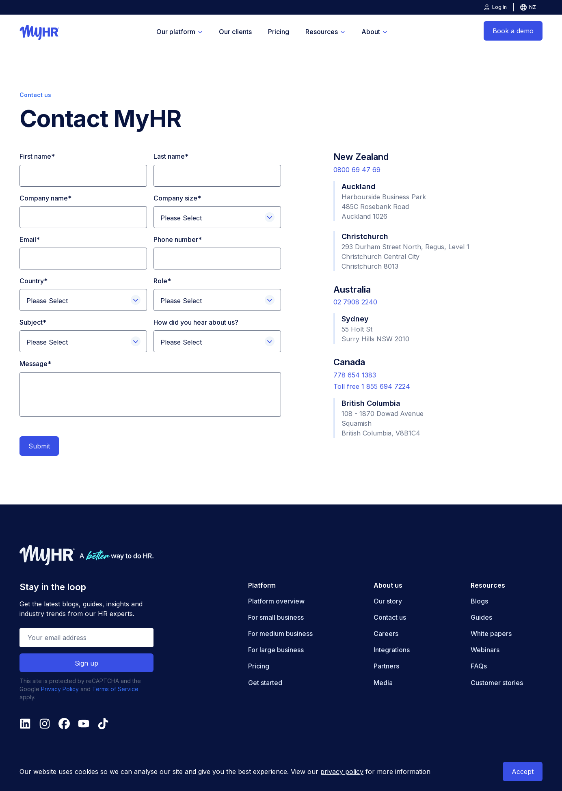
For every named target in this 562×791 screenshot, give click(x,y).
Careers (386, 633)
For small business (276, 617)
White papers (491, 633)
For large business (276, 650)
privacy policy (341, 771)
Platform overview (276, 601)
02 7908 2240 (355, 302)
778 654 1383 (354, 375)
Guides (481, 617)
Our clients (235, 32)
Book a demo (513, 31)
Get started (265, 683)
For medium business (280, 633)
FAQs (479, 666)
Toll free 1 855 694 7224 (371, 386)
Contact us (390, 617)
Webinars (485, 650)
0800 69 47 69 (356, 170)
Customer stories (497, 683)
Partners (386, 666)
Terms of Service (115, 688)
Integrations (392, 650)
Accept (523, 771)
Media (383, 683)
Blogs (479, 601)
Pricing (278, 32)
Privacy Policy (60, 688)
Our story (388, 601)
